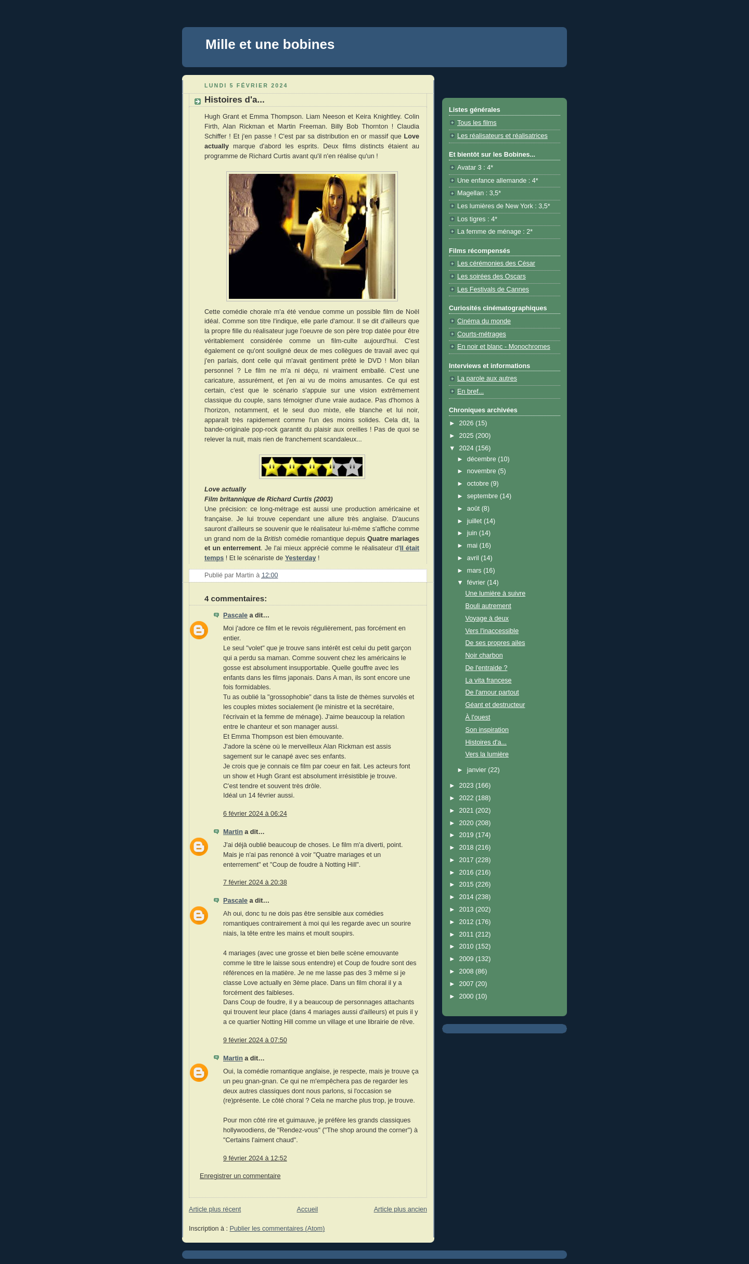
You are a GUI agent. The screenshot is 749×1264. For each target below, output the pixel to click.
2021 (467, 810)
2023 (467, 785)
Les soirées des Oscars (491, 276)
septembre (483, 496)
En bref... (470, 391)
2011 (467, 934)
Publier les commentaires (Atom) (277, 1228)
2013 (467, 909)
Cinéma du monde (484, 321)
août (474, 508)
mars (475, 570)
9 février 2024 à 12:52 (255, 1158)
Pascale (235, 615)
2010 (467, 946)
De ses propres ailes (495, 643)
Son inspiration (487, 730)
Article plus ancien (400, 1209)
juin (473, 533)
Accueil (307, 1209)
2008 (467, 971)
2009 (467, 959)
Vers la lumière (487, 754)
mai (473, 545)
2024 (467, 448)
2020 (467, 823)
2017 (467, 860)
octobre (479, 483)
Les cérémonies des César (496, 263)
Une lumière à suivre (496, 593)
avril (474, 558)
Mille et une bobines (269, 44)
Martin (233, 832)
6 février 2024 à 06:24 (255, 813)
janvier (477, 770)
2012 (467, 922)
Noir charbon (484, 655)
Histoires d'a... (486, 742)
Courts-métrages (481, 334)
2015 (467, 884)
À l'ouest (478, 717)
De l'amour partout (492, 692)
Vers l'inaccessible (492, 631)
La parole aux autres (487, 378)
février (477, 582)
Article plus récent (215, 1209)
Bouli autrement (488, 606)
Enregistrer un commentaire (240, 1176)
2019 (467, 835)
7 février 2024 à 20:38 (255, 882)
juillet (475, 521)
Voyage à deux (487, 618)
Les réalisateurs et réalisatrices (502, 136)
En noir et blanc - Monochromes (503, 346)
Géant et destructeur (495, 705)
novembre (482, 471)
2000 (467, 996)
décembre (482, 459)
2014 (467, 897)
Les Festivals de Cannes (493, 289)
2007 (467, 984)
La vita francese (489, 680)
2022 (467, 798)
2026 (467, 423)
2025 (467, 435)
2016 (467, 872)
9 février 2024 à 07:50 (255, 1040)
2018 (467, 847)
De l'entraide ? (487, 668)
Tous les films (477, 123)
